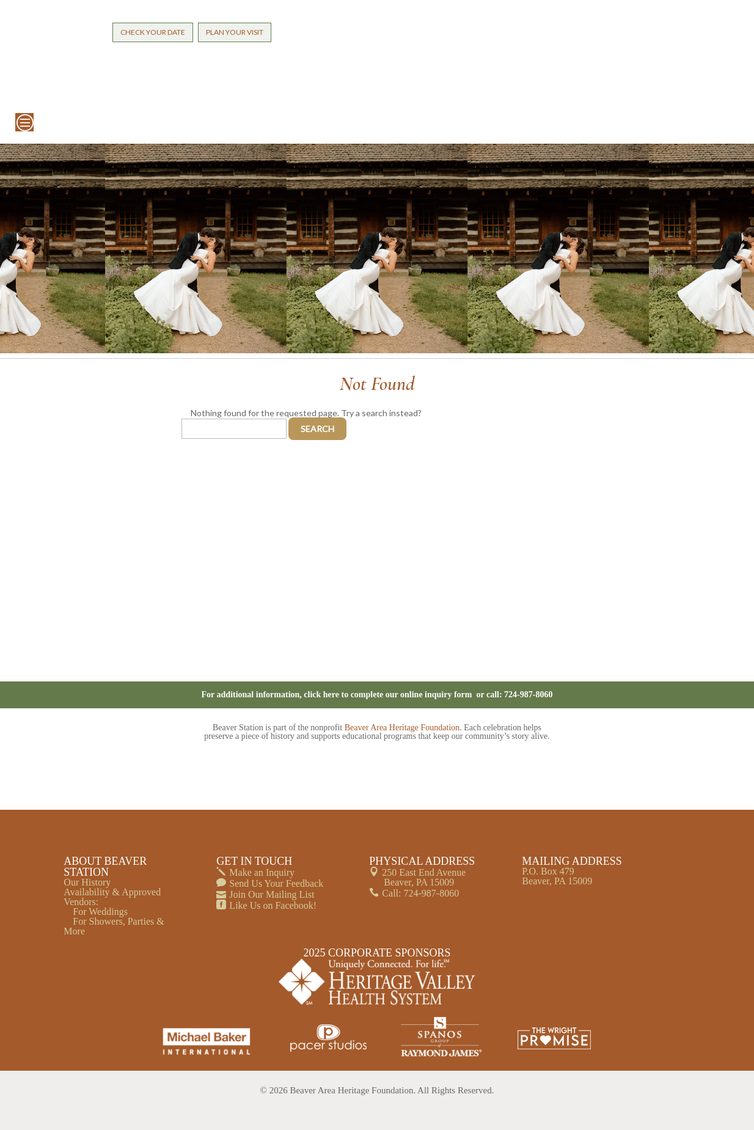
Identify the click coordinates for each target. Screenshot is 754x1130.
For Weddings (100, 911)
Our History (87, 882)
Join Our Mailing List (271, 894)
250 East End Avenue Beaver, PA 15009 (424, 877)
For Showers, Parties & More (114, 926)
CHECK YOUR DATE (152, 32)
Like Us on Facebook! (273, 905)
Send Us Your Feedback (276, 883)
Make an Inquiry (262, 872)
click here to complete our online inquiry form (389, 694)
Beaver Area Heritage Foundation (402, 727)
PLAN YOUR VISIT (234, 32)
